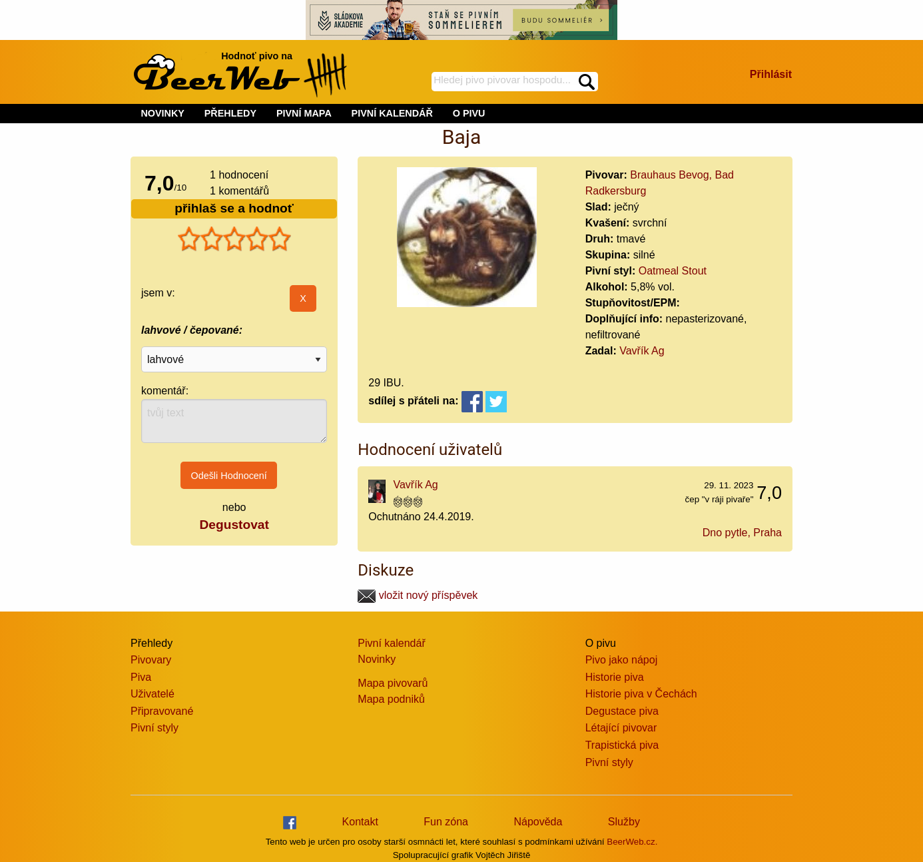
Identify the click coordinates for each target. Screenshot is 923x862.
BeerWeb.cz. (632, 842)
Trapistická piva (622, 745)
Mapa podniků (391, 699)
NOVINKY (162, 113)
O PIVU (469, 113)
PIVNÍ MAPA (304, 113)
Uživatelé (152, 693)
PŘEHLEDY (230, 113)
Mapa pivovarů (393, 683)
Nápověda (537, 821)
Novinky (377, 659)
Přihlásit (771, 74)
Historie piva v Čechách (641, 693)
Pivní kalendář (391, 643)
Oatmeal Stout (673, 270)
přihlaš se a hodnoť (234, 208)
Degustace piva (622, 711)
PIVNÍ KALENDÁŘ (392, 113)
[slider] (234, 239)
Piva (141, 677)
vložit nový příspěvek (417, 595)
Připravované (162, 711)
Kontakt (360, 821)
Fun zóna (446, 821)
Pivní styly (154, 727)
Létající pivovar (621, 727)
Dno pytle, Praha (742, 532)
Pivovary (151, 659)
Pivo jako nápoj (621, 659)
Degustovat (233, 525)
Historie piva (614, 677)
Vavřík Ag (641, 350)
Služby (624, 821)
